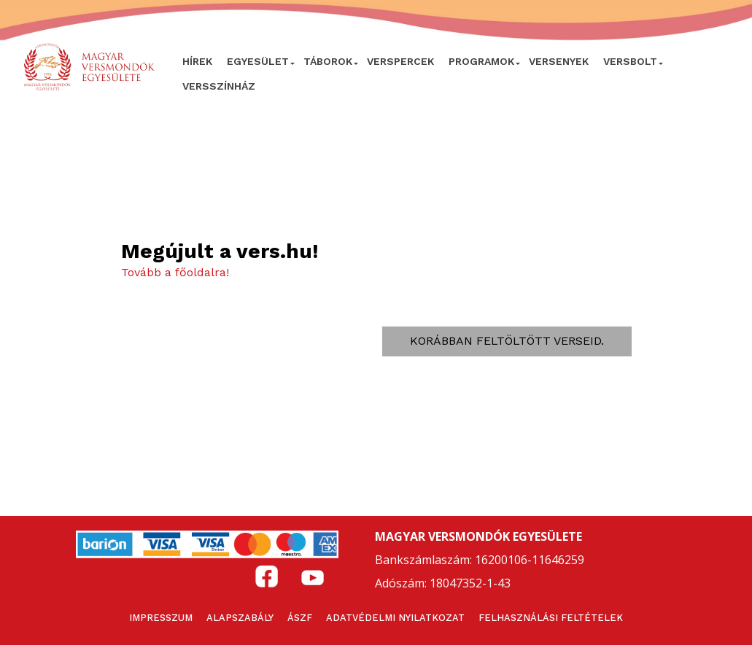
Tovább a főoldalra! (175, 272)
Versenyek (559, 61)
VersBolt (630, 61)
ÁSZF (299, 617)
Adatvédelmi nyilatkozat (395, 617)
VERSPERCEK (400, 61)
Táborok (327, 61)
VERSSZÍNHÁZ (218, 86)
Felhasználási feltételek (550, 617)
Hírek (197, 61)
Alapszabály (240, 617)
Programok (481, 61)
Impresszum (161, 617)
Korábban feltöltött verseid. (507, 341)
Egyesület (258, 61)
